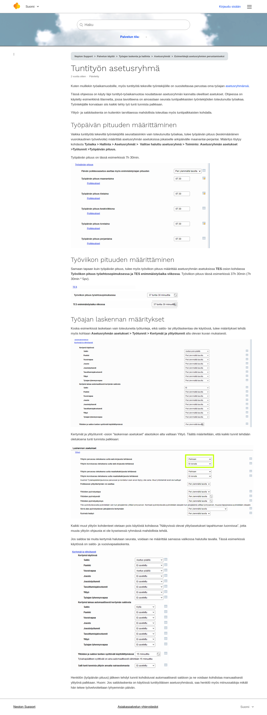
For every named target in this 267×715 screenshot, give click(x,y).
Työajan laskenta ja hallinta (134, 56)
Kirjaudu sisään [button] (230, 6)
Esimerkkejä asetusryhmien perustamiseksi (199, 56)
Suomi (30, 6)
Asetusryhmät (162, 56)
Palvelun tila (129, 37)
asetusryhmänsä (237, 86)
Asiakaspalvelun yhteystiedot (138, 707)
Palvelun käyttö (106, 56)
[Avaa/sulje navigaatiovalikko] (249, 6)
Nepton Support (84, 56)
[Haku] (133, 25)
